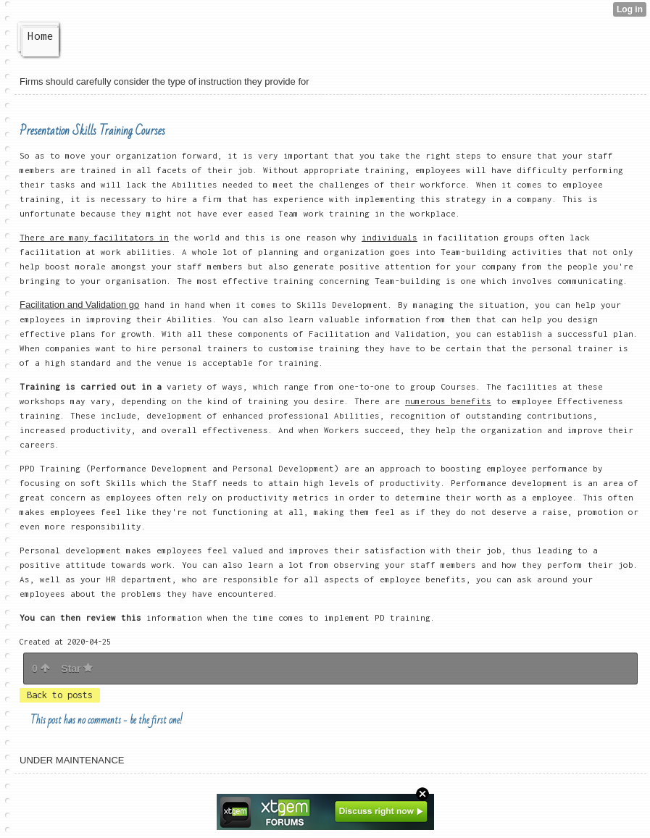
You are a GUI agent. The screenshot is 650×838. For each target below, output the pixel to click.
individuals (389, 237)
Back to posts (60, 695)
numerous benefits (448, 401)
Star (77, 668)
